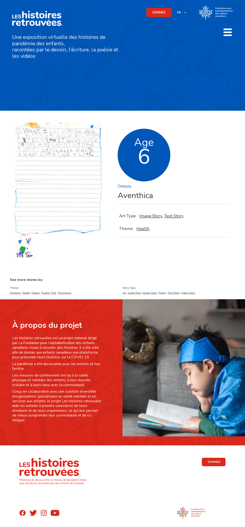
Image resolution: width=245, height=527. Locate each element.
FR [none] (179, 13)
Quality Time (48, 293)
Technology (64, 293)
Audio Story (135, 293)
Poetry (162, 293)
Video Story (188, 293)
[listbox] (181, 12)
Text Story (174, 216)
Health (143, 229)
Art (124, 293)
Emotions (15, 293)
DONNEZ (159, 12)
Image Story (150, 216)
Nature (36, 293)
